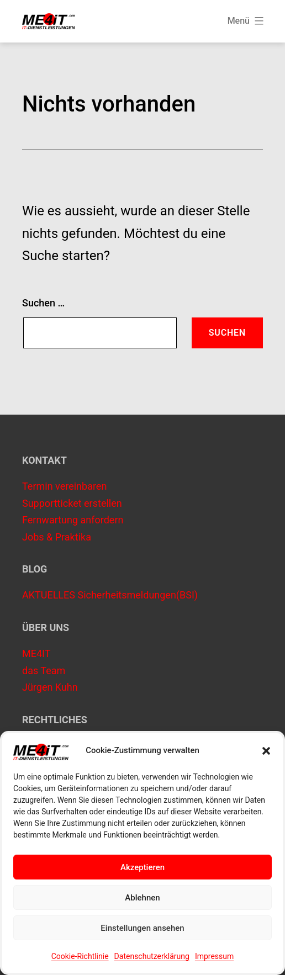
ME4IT (36, 653)
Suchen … (43, 303)
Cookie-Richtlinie (80, 956)
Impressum (214, 956)
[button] (266, 750)
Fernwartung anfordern (72, 520)
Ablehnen (142, 898)
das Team (43, 670)
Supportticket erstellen (72, 503)
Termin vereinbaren (64, 486)
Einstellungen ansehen (142, 928)
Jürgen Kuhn (50, 687)
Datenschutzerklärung (151, 956)
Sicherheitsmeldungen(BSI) (137, 595)
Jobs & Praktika (56, 537)
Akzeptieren (142, 867)
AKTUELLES (48, 595)
